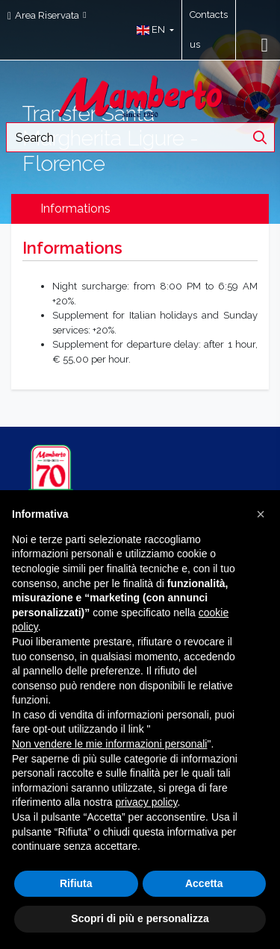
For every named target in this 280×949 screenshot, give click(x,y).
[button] (152, 29)
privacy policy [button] (147, 802)
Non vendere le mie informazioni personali (109, 744)
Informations (75, 208)
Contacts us (209, 29)
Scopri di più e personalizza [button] (139, 918)
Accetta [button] (204, 883)
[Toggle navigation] (265, 44)
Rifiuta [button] (76, 883)
